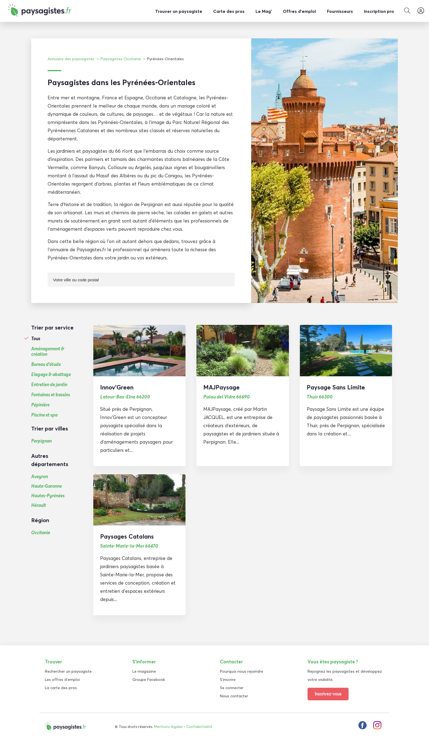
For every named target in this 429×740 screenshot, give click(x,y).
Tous (35, 338)
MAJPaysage (221, 387)
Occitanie (40, 532)
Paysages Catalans (127, 536)
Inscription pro (379, 11)
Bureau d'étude (46, 364)
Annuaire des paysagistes (71, 58)
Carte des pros (229, 11)
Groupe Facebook (148, 679)
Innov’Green (117, 387)
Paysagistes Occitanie (120, 58)
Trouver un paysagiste (178, 11)
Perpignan (41, 440)
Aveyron (39, 476)
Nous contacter (234, 695)
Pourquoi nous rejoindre (241, 671)
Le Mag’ (264, 11)
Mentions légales (168, 726)
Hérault (38, 505)
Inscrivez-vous (328, 693)
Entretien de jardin (49, 384)
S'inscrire (228, 679)
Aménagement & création (47, 351)
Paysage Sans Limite (336, 387)
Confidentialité (199, 726)
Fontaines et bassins (50, 394)
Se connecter (232, 687)
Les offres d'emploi (62, 679)
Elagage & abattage (51, 374)
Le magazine (144, 671)
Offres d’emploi (299, 11)
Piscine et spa (44, 414)
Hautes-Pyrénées (48, 495)
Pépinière (40, 404)
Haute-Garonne (46, 485)
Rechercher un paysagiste (68, 671)
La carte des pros (61, 687)
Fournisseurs (340, 11)
